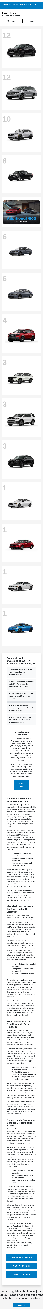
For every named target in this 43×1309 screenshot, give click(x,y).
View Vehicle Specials (21, 1257)
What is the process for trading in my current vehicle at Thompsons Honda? (21, 708)
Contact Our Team (21, 1274)
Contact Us (21, 785)
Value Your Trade (21, 1266)
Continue (21, 1305)
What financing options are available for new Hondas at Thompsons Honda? (20, 719)
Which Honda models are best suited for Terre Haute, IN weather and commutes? (21, 684)
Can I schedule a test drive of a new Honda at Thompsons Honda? (21, 696)
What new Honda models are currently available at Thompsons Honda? (20, 672)
